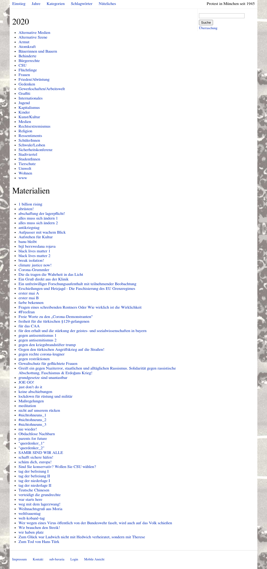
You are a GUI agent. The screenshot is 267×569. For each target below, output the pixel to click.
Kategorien (56, 4)
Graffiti (24, 93)
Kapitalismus (29, 107)
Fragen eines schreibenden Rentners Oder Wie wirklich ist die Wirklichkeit (80, 307)
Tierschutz (27, 164)
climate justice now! (35, 265)
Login (74, 559)
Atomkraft (27, 47)
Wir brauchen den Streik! (39, 528)
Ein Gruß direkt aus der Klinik (44, 279)
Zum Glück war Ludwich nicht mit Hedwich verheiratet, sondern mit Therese (82, 537)
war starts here (30, 499)
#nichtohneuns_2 (32, 420)
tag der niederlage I (34, 481)
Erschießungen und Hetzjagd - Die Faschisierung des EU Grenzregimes (77, 288)
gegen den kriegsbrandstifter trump (47, 345)
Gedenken (27, 84)
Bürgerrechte (29, 61)
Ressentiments (30, 136)
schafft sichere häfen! (36, 457)
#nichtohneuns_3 (32, 424)
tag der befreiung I (34, 471)
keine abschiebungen (35, 392)
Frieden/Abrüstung (34, 79)
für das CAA (29, 326)
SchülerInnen (29, 140)
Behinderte (28, 56)
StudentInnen (29, 159)
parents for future (33, 438)
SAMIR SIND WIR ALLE (41, 453)
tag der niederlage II (35, 485)
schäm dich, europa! (35, 462)
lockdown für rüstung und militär (45, 396)
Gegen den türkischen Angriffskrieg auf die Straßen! (61, 349)
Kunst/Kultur (29, 117)
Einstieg (19, 4)
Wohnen (25, 173)
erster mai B (29, 298)
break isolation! (31, 260)
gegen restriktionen (34, 359)
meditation (27, 406)
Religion (25, 131)
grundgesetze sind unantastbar (43, 378)
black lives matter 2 (34, 256)
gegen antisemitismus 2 (38, 340)
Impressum (19, 559)
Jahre (36, 4)
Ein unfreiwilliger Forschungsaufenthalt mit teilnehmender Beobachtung (77, 284)
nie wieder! (28, 429)
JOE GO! (26, 382)
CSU (23, 65)
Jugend (24, 103)
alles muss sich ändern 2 (38, 223)
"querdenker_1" (31, 443)
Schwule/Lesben (32, 145)
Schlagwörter (81, 4)
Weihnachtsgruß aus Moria (40, 509)
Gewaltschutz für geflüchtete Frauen (48, 363)
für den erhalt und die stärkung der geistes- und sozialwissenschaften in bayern (83, 331)
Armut (24, 42)
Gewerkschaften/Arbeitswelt (42, 89)
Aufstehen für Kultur (36, 237)
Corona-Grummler (34, 270)
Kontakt (38, 559)
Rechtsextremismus (34, 126)
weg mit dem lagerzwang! (39, 504)
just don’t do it (30, 387)
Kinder (24, 112)
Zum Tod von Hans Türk (39, 542)
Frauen (24, 75)
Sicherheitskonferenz (35, 150)
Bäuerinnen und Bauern (38, 51)
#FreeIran (27, 312)
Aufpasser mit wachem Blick (42, 232)
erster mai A (29, 293)
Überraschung (208, 28)
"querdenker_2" (31, 448)
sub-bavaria (56, 559)
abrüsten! (26, 209)
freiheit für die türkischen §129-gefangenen (54, 321)
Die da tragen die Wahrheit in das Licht (51, 274)
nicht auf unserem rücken (39, 410)
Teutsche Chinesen (34, 490)
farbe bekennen (31, 303)
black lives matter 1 (34, 251)
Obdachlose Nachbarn (37, 434)
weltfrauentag (29, 513)
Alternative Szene (33, 37)
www (23, 178)
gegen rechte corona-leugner (42, 354)
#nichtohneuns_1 (32, 415)
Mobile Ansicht (94, 559)
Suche (206, 22)
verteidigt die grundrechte (40, 495)
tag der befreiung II (34, 476)
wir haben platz (31, 532)
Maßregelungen (31, 401)
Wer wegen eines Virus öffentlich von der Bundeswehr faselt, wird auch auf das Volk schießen (95, 523)
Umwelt (25, 168)
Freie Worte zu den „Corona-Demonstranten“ (56, 317)
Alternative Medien (34, 32)
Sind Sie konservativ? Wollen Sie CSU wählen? (57, 467)
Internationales (31, 98)
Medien (25, 122)
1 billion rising (30, 204)
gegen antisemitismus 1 (38, 335)
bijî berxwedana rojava (37, 246)
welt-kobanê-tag (32, 518)
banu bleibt (28, 242)
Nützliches (107, 4)
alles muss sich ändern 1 (38, 218)
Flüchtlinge (28, 70)
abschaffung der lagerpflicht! (42, 213)
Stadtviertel (28, 154)
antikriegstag (29, 228)
